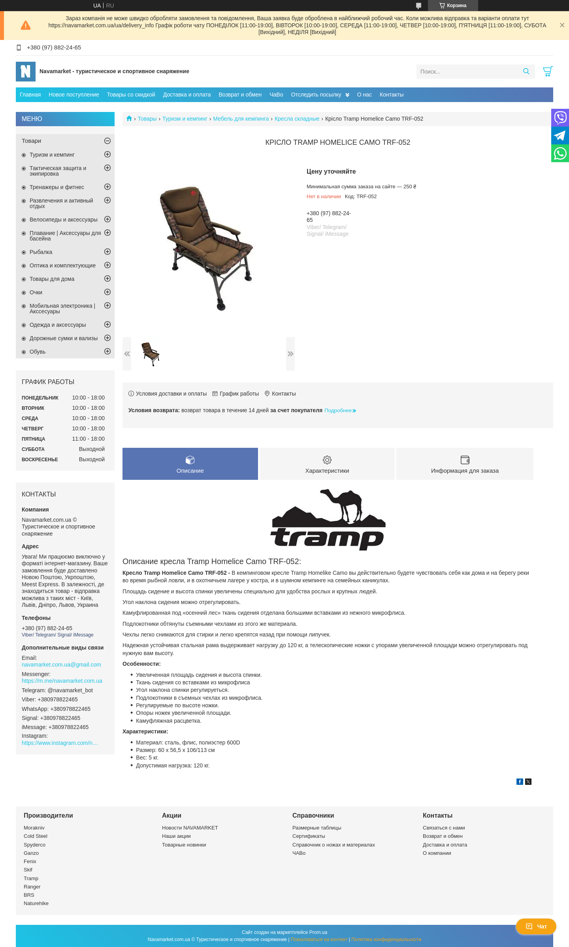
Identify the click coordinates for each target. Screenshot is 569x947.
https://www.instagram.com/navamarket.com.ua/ (61, 743)
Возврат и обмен (240, 94)
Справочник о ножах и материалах (333, 845)
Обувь (37, 351)
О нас (364, 94)
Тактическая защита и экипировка (58, 171)
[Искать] (526, 71)
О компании (437, 853)
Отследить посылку (316, 94)
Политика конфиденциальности (386, 939)
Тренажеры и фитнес (57, 187)
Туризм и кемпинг (184, 119)
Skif (28, 870)
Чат (536, 926)
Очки (36, 292)
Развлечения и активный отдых (61, 203)
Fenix (30, 862)
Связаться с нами (444, 828)
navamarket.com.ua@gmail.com (61, 664)
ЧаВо (276, 94)
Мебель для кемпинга (241, 119)
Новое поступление (74, 94)
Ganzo (31, 853)
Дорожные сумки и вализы (64, 338)
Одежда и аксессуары (58, 325)
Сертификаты (308, 836)
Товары (147, 119)
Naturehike (36, 904)
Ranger (32, 887)
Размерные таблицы (316, 828)
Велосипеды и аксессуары (64, 219)
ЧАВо (298, 853)
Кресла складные (297, 119)
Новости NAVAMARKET (190, 828)
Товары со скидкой (131, 94)
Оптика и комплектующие (63, 265)
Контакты (391, 94)
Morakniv (34, 828)
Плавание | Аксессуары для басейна (65, 236)
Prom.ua (318, 932)
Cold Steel (35, 836)
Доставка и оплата (187, 94)
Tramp (31, 878)
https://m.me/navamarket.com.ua (62, 681)
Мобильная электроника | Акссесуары (62, 308)
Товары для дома (52, 279)
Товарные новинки (184, 845)
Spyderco (34, 845)
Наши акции (176, 836)
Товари (31, 140)
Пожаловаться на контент (319, 939)
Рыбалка (41, 252)
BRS (29, 895)
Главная (30, 94)
